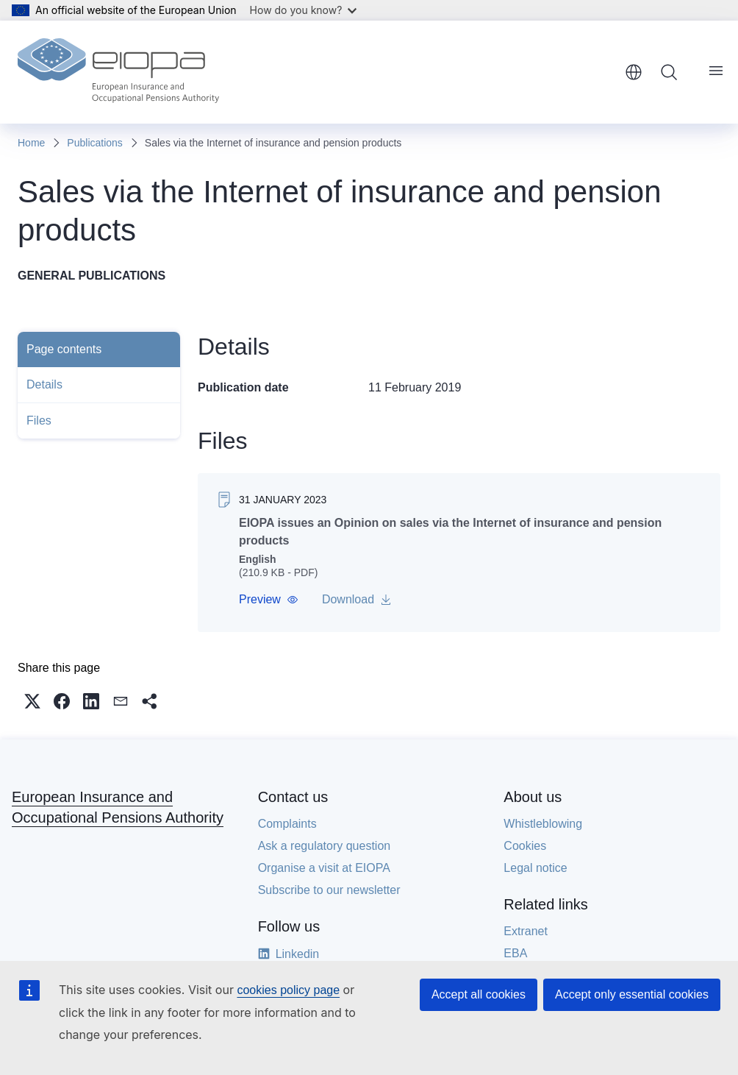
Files (38, 420)
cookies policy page (288, 990)
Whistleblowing (543, 823)
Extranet (526, 931)
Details (44, 384)
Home (31, 143)
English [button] (633, 72)
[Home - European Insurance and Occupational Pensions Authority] (118, 72)
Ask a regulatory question (324, 846)
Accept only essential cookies (632, 994)
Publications (95, 143)
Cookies (525, 846)
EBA (515, 953)
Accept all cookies (478, 994)
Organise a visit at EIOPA (324, 868)
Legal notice (535, 868)
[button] (268, 600)
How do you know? (303, 10)
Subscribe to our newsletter (329, 890)
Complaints (287, 823)
